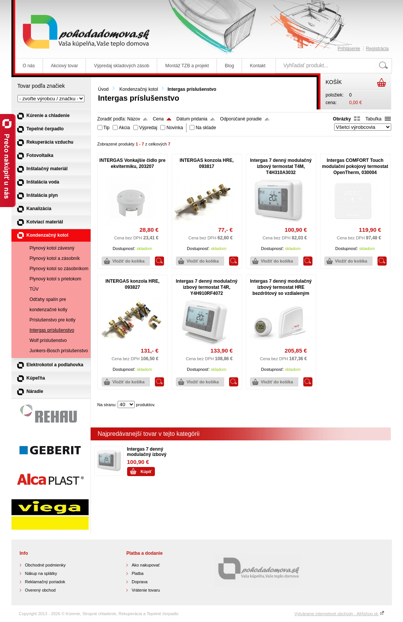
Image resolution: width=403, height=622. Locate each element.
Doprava (140, 581)
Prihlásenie (349, 48)
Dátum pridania (192, 119)
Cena (158, 119)
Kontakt (258, 65)
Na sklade (206, 127)
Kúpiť (146, 471)
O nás (29, 65)
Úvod (103, 89)
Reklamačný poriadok (45, 581)
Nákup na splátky (41, 573)
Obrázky (342, 119)
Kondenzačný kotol (138, 89)
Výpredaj (148, 127)
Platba (137, 573)
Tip (107, 127)
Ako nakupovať (146, 565)
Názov (133, 119)
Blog (229, 65)
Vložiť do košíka (128, 261)
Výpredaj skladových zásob (121, 65)
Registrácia (377, 48)
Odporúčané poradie (240, 119)
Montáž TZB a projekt (187, 65)
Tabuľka (373, 119)
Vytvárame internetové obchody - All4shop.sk (339, 613)
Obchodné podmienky (45, 565)
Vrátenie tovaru (146, 590)
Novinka (174, 127)
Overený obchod (40, 590)
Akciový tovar (64, 65)
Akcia (124, 127)
